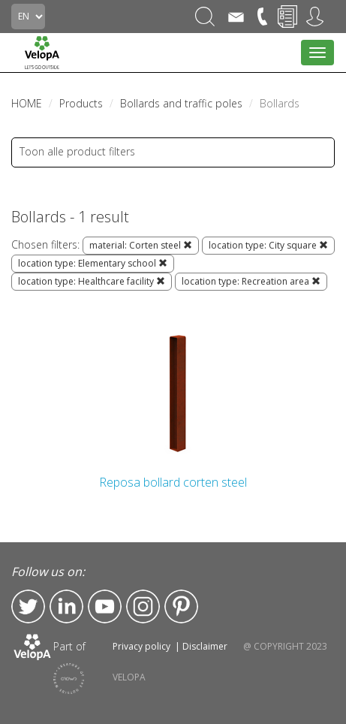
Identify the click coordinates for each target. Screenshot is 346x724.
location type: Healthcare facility (91, 281)
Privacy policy (141, 646)
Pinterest (181, 606)
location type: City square (268, 245)
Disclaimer (204, 646)
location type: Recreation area (251, 281)
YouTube (105, 606)
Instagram (143, 606)
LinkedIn (66, 606)
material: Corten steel (140, 245)
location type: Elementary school (92, 263)
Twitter (28, 606)
